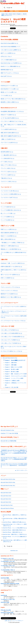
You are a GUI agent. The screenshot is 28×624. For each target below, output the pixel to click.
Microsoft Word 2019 (6, 492)
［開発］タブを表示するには (8, 139)
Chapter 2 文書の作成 (11, 362)
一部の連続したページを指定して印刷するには (12, 242)
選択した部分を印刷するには (8, 239)
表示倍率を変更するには (7, 151)
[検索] (14, 8)
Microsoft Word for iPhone (7, 508)
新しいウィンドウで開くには (8, 213)
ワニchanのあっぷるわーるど (8, 565)
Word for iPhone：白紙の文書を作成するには (14, 530)
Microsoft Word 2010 (6, 502)
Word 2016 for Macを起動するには (9, 43)
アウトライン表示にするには (8, 168)
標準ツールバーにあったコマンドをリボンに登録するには (14, 347)
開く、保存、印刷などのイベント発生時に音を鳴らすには (14, 125)
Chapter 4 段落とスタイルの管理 (13, 367)
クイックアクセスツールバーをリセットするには (13, 320)
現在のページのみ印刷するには (8, 236)
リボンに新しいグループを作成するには (11, 343)
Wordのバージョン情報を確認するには (10, 66)
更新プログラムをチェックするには (10, 73)
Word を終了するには (6, 76)
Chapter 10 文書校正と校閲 (12, 380)
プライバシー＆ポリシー (17, 620)
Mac (7, 11)
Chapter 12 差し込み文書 (11, 387)
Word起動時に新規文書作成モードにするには (12, 111)
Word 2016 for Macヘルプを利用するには (11, 63)
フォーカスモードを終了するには (9, 197)
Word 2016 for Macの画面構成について (10, 46)
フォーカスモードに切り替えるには (10, 190)
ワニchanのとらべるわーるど (8, 599)
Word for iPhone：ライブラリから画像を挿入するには (15, 537)
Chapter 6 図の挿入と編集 (12, 371)
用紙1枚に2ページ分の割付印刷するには (11, 249)
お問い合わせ (8, 620)
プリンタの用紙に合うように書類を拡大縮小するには (14, 253)
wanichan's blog (5, 602)
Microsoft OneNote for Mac (7, 430)
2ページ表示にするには (7, 161)
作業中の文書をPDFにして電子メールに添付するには (14, 270)
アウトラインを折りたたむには (8, 171)
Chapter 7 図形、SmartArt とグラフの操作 (16, 373)
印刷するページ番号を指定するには (10, 245)
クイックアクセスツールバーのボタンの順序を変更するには (14, 316)
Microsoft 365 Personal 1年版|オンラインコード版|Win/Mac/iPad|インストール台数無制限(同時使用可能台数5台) (14, 459)
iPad (11, 11)
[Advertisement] (14, 409)
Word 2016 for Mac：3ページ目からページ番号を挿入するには (15, 525)
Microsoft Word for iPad (6, 505)
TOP (2, 11)
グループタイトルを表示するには (9, 142)
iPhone (17, 11)
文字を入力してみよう (6, 56)
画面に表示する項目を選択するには (10, 132)
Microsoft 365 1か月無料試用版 (8, 440)
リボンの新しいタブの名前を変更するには (11, 333)
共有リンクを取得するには (7, 277)
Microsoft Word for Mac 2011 (8, 485)
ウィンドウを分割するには (7, 220)
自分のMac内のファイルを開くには (10, 89)
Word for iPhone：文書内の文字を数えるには (14, 522)
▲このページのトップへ (21, 470)
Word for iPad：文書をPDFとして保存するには (15, 534)
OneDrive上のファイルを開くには (9, 85)
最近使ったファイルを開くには (8, 92)
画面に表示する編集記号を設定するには (11, 136)
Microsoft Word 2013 (6, 499)
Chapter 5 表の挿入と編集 (12, 369)
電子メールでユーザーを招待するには (10, 274)
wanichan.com (14, 550)
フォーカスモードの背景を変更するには (11, 194)
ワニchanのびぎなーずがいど (8, 570)
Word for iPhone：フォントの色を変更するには (15, 527)
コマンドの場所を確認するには (8, 59)
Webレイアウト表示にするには (9, 165)
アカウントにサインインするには (9, 290)
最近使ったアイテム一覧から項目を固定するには (13, 98)
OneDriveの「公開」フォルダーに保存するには (12, 263)
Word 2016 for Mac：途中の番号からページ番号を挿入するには (15, 540)
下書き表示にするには (6, 178)
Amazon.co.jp (5, 446)
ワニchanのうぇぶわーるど (7, 558)
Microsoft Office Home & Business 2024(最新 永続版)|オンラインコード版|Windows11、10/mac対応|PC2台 (14, 465)
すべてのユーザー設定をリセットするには (11, 351)
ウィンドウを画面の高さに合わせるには (11, 210)
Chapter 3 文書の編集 (11, 364)
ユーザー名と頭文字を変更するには (10, 118)
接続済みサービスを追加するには (9, 293)
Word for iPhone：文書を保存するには (12, 532)
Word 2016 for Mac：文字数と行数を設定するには (15, 519)
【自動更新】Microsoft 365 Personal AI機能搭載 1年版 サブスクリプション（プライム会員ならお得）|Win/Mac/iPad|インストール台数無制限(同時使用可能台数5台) (14, 452)
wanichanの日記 (5, 578)
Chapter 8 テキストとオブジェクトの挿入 (16, 376)
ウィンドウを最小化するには (8, 206)
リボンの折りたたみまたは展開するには (11, 49)
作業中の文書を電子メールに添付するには (11, 266)
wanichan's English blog (7, 612)
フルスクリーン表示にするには (8, 181)
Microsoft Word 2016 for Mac (10, 358)
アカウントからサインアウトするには (10, 287)
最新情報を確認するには (7, 69)
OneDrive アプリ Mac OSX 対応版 (9, 433)
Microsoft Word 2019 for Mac (8, 479)
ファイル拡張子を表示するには (8, 129)
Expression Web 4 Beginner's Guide (10, 583)
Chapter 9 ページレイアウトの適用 (14, 378)
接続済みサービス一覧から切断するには (11, 297)
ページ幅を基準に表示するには (8, 155)
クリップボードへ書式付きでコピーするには (12, 121)
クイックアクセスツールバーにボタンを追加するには (14, 307)
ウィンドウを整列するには (7, 216)
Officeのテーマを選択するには (8, 114)
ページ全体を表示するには (7, 158)
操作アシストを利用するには (8, 53)
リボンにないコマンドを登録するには (10, 340)
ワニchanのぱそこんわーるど (8, 561)
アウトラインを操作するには (8, 175)
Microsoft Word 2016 (6, 495)
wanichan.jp (4, 595)
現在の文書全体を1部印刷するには (9, 232)
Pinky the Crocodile (6, 610)
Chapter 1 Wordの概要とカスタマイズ (13, 20)
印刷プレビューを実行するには (8, 229)
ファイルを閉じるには (6, 95)
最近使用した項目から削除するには (10, 102)
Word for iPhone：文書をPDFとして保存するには (15, 515)
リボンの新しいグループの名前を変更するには (12, 336)
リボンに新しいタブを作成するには (10, 330)
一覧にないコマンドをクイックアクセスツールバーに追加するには (14, 312)
